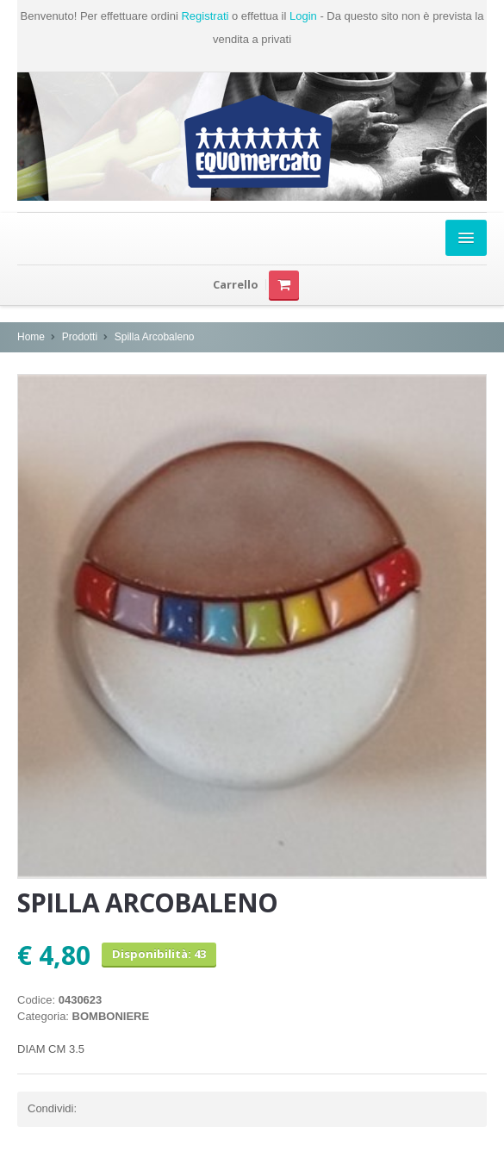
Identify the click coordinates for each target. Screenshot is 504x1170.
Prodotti (79, 337)
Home (31, 337)
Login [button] (303, 15)
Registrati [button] (204, 15)
